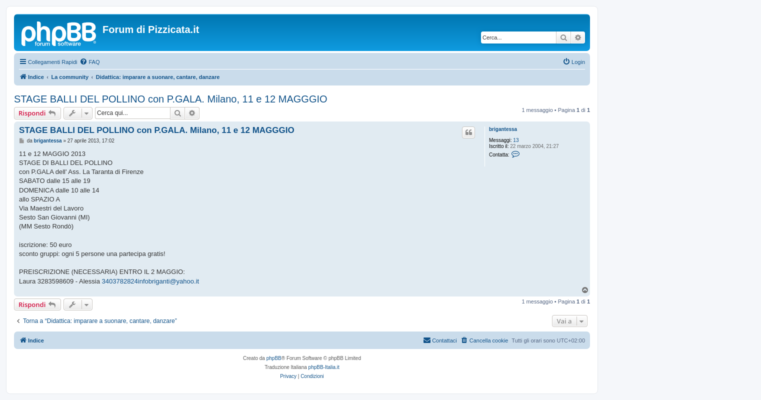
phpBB (274, 358)
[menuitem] (90, 62)
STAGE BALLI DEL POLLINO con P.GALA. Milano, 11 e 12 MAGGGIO (171, 99)
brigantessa (503, 129)
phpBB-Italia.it (324, 367)
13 (515, 140)
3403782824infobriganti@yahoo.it (151, 281)
